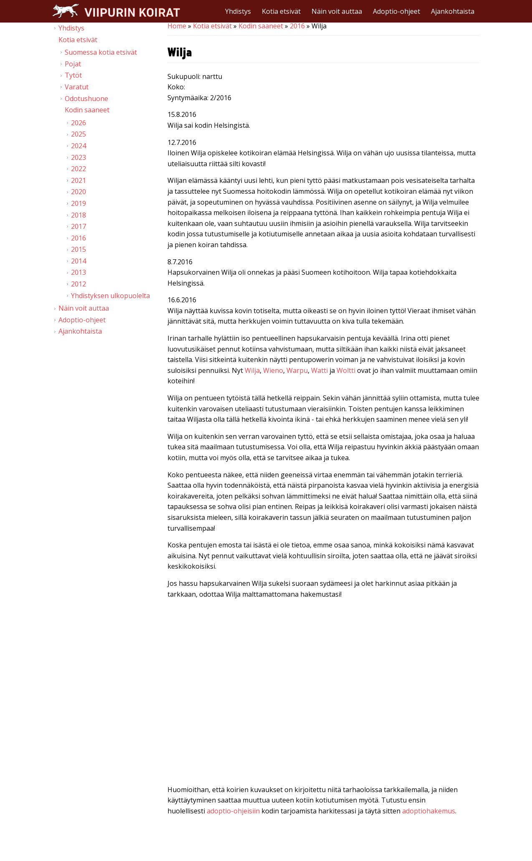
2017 (78, 226)
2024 (78, 145)
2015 (78, 249)
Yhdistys (238, 11)
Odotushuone (86, 98)
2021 (78, 180)
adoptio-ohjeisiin (233, 810)
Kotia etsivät (281, 11)
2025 (78, 134)
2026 (78, 122)
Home (176, 25)
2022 (78, 168)
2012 (78, 284)
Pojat (73, 63)
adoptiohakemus (428, 810)
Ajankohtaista (452, 11)
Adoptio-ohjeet (396, 11)
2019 (78, 203)
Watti (319, 370)
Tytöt (73, 75)
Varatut (77, 86)
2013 (78, 272)
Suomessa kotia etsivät (101, 52)
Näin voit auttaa (337, 11)
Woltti (346, 370)
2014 (78, 261)
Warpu (297, 370)
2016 (297, 25)
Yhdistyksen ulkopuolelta (110, 295)
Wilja (252, 370)
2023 (78, 157)
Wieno (273, 370)
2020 (78, 191)
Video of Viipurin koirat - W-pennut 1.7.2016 (323, 693)
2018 (78, 215)
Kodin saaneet (260, 25)
